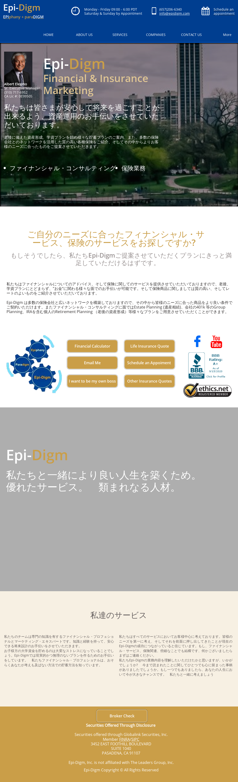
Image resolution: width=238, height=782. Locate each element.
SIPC (135, 739)
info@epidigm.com (174, 13)
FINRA (124, 739)
